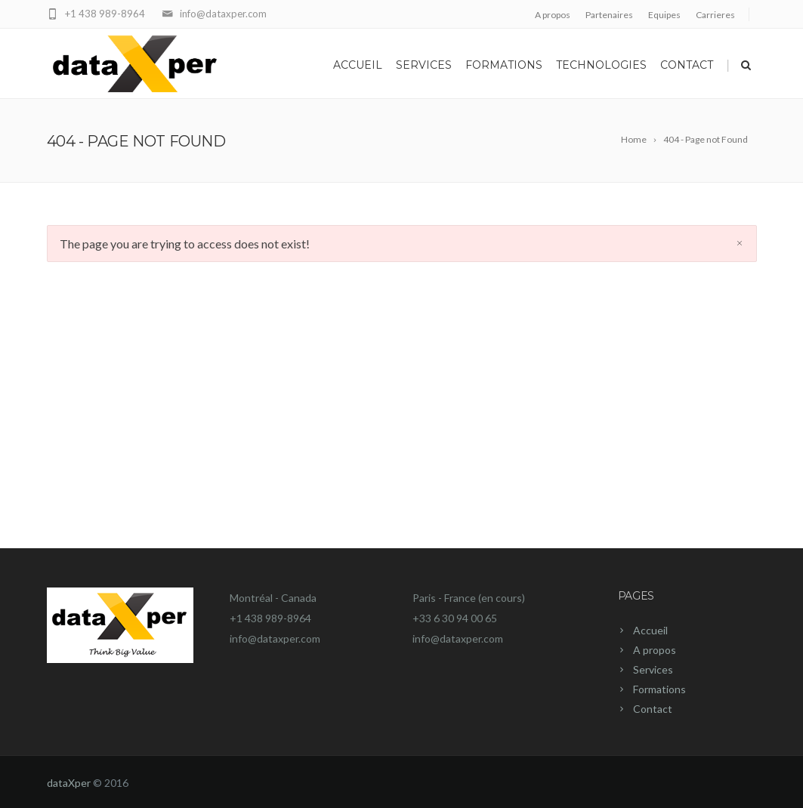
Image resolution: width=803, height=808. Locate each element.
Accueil (357, 65)
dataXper (69, 782)
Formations (503, 65)
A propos (552, 14)
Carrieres (715, 14)
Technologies (601, 65)
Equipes (664, 14)
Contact (686, 65)
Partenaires (609, 14)
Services (424, 65)
